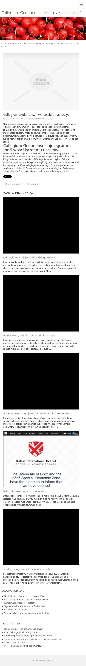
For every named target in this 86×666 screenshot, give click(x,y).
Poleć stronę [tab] (33, 184)
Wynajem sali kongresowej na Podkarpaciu (25, 606)
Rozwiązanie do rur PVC (15, 642)
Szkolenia (12, 43)
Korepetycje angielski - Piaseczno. (20, 602)
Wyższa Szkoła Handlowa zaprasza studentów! (26, 613)
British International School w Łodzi (25, 491)
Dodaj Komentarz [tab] (13, 184)
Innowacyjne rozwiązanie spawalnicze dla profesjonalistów (33, 639)
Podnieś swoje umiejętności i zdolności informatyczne (36, 413)
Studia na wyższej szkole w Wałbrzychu (27, 569)
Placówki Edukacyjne (30, 43)
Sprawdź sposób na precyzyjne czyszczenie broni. (28, 635)
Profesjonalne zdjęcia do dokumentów (23, 645)
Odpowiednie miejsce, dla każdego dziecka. (30, 257)
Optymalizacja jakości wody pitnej (20, 632)
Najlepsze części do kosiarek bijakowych (23, 628)
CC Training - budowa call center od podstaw (26, 599)
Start (3, 43)
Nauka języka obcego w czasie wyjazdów (24, 596)
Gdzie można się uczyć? (15, 609)
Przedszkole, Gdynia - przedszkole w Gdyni (29, 335)
